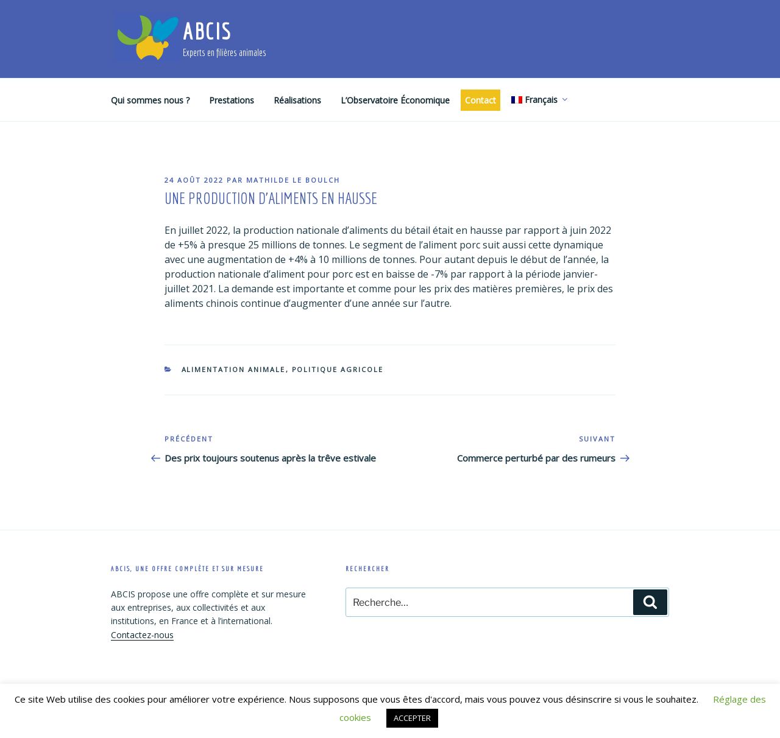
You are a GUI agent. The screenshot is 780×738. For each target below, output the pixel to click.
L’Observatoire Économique (395, 100)
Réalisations (297, 100)
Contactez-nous (142, 635)
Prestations (231, 100)
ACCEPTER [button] (412, 717)
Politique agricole (338, 369)
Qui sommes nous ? (150, 100)
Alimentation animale (234, 369)
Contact (480, 100)
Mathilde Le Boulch (293, 179)
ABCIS (207, 31)
